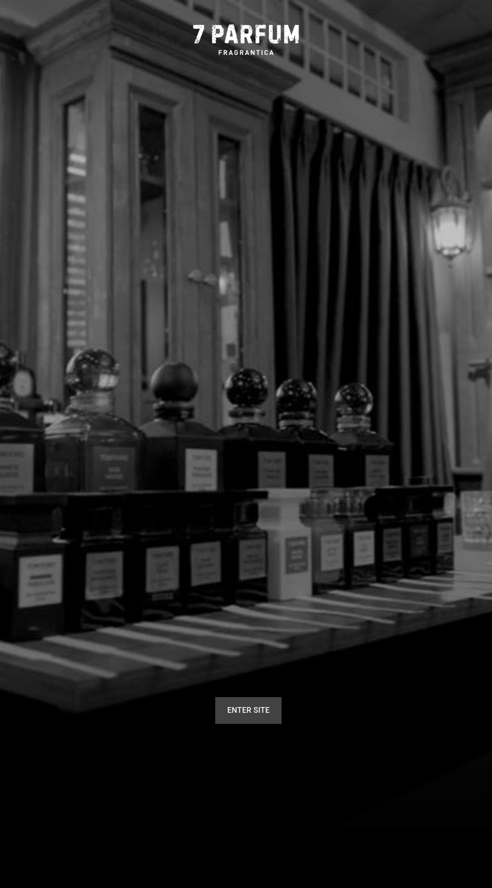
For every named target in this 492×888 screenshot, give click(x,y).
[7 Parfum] (246, 40)
